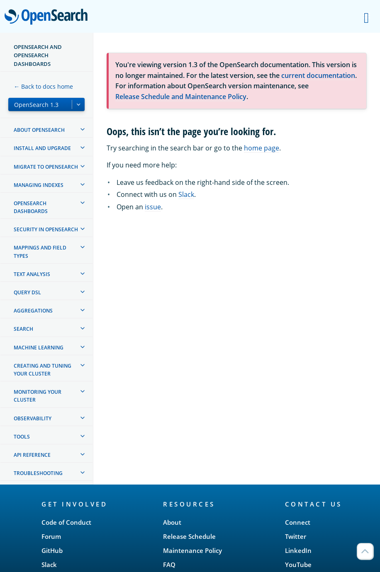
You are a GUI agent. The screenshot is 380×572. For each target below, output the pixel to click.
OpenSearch (48, 17)
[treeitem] (82, 129)
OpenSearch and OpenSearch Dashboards (38, 55)
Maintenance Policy (192, 550)
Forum (51, 536)
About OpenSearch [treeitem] (39, 129)
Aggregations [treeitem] (33, 310)
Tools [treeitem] (22, 436)
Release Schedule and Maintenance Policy (180, 96)
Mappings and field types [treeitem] (40, 251)
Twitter (295, 536)
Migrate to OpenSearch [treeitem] (46, 166)
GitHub (52, 550)
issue (153, 206)
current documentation (318, 75)
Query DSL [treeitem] (27, 292)
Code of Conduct (66, 522)
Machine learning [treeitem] (38, 347)
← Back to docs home (43, 86)
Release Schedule (189, 536)
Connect (297, 522)
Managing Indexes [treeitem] (38, 185)
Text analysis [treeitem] (32, 274)
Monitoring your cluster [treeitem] (37, 395)
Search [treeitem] (23, 328)
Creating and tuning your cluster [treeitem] (42, 369)
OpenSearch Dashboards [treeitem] (31, 207)
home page (261, 148)
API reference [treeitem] (32, 454)
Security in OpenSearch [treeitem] (46, 229)
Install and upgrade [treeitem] (42, 148)
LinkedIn (298, 550)
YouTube (298, 564)
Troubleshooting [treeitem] (38, 473)
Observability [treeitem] (32, 418)
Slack (186, 194)
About (172, 522)
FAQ (169, 564)
